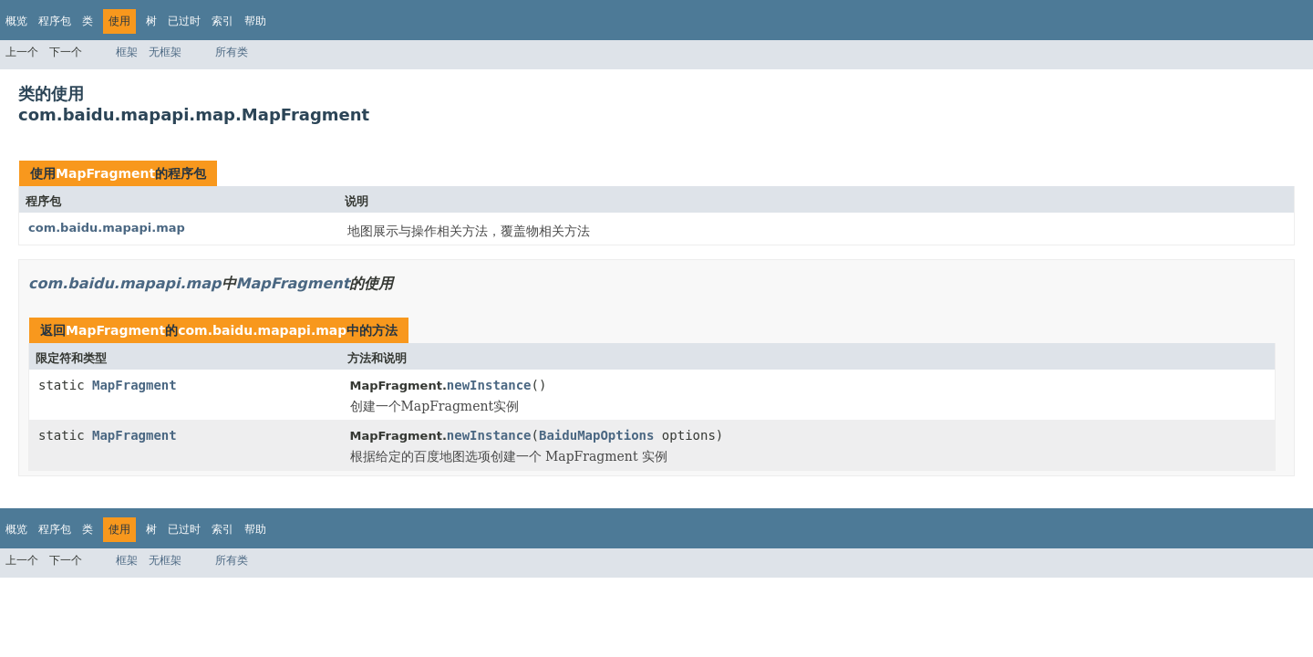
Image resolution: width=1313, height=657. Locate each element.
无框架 (165, 52)
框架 (127, 52)
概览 (16, 21)
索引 (222, 21)
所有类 (231, 52)
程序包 (54, 21)
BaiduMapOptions (596, 435)
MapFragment (105, 173)
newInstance (489, 385)
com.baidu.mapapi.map (106, 228)
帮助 (255, 21)
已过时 (184, 21)
